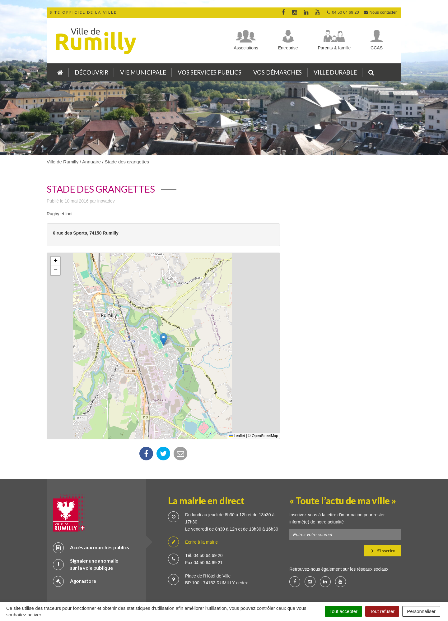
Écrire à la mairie (193, 520)
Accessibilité (281, 589)
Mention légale (247, 589)
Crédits (192, 589)
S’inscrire (383, 529)
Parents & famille (334, 47)
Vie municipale (143, 72)
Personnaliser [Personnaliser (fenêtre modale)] (421, 611)
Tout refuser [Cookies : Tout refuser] (382, 611)
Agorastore (74, 559)
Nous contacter (380, 12)
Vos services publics (209, 72)
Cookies (216, 589)
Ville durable (335, 72)
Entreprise (288, 47)
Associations (246, 47)
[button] (163, 339)
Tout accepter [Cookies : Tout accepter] (343, 611)
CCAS (377, 47)
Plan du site (164, 589)
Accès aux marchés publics (91, 526)
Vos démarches (277, 72)
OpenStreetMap (265, 436)
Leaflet (237, 436)
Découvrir (91, 72)
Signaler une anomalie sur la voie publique (85, 542)
